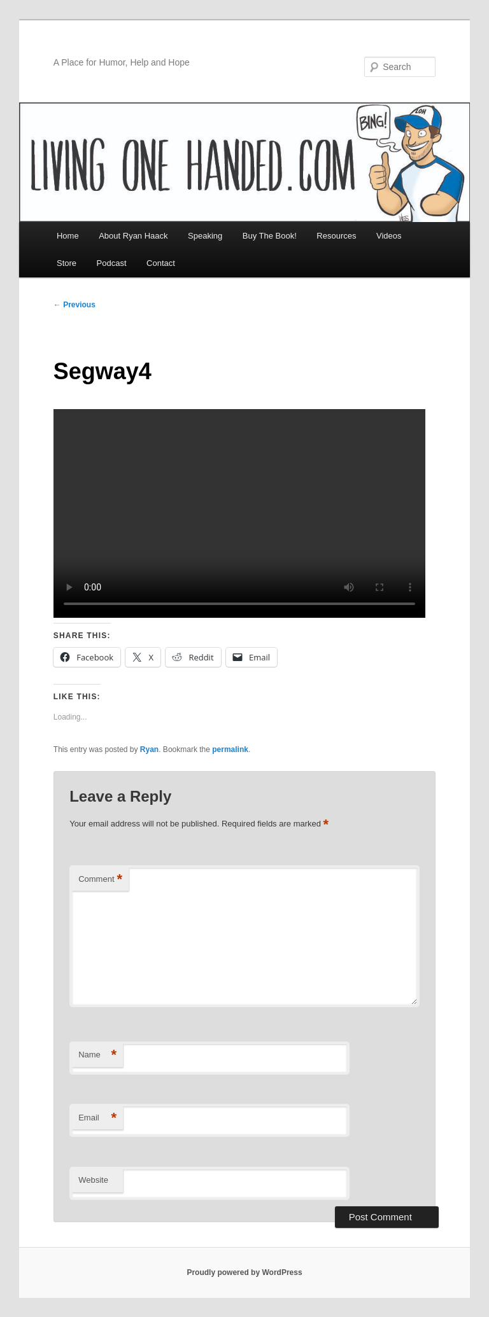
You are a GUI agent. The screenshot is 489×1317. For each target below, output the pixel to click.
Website (93, 1180)
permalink (230, 749)
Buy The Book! (270, 235)
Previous (74, 304)
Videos (389, 235)
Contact (160, 263)
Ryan (149, 749)
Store (66, 263)
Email (97, 1118)
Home (68, 235)
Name (97, 1055)
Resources (336, 235)
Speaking (205, 235)
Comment (100, 879)
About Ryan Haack (133, 235)
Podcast (112, 263)
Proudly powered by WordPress (244, 1272)
